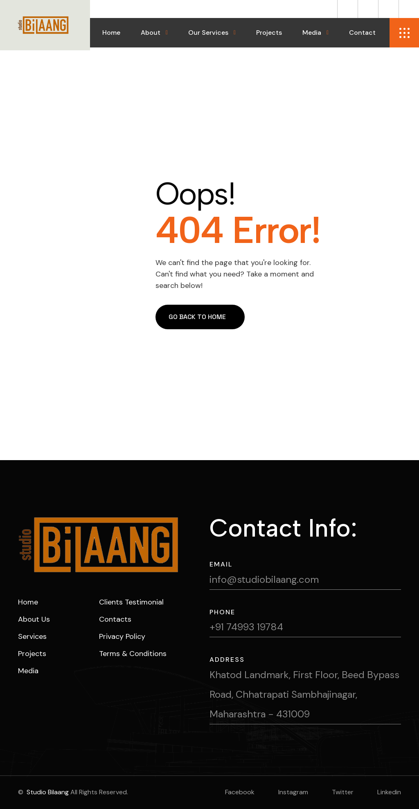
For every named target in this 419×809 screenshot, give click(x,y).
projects (32, 653)
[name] (347, 9)
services (32, 636)
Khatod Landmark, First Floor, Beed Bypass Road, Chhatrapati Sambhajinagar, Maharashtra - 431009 (304, 694)
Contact (362, 32)
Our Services (208, 32)
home (28, 602)
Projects (269, 32)
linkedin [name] (389, 792)
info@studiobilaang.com (264, 579)
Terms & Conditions (133, 653)
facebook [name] (240, 792)
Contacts (115, 619)
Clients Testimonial (131, 602)
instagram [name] (293, 792)
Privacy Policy (122, 636)
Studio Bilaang (47, 792)
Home (111, 32)
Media (311, 32)
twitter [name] (343, 792)
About (150, 32)
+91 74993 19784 (246, 626)
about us (34, 619)
